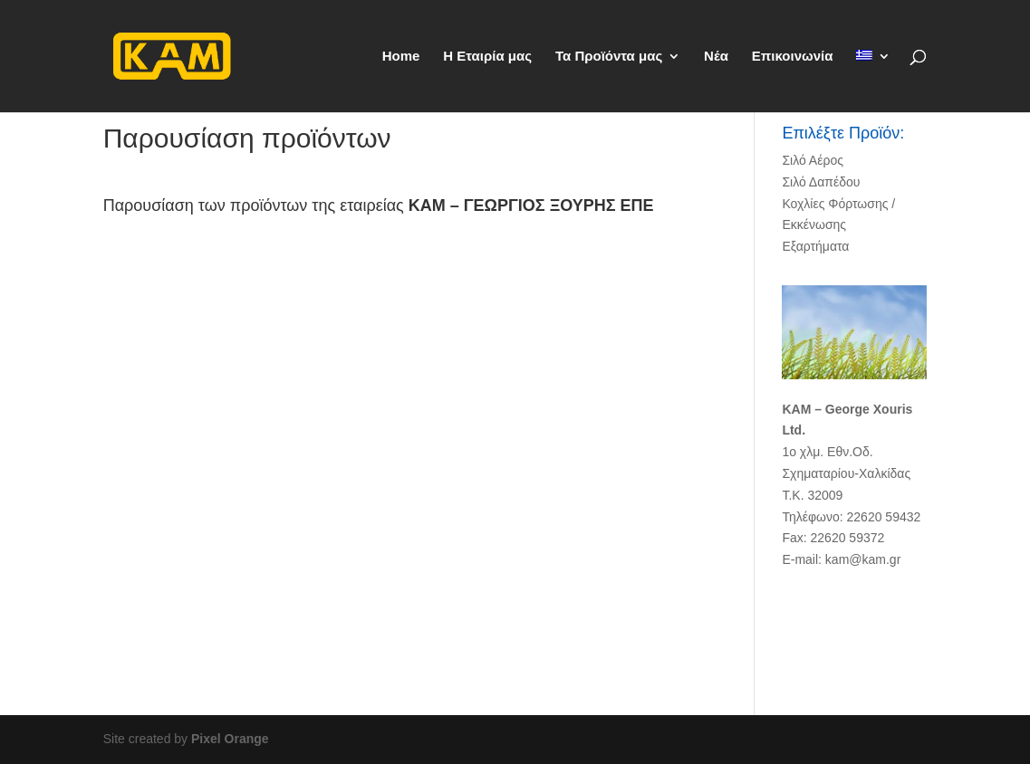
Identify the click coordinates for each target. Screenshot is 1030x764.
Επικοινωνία (792, 56)
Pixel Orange (230, 738)
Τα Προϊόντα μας (608, 56)
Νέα (716, 56)
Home (401, 56)
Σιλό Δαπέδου (821, 182)
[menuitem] (873, 81)
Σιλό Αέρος (812, 160)
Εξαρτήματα (815, 246)
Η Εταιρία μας (487, 56)
